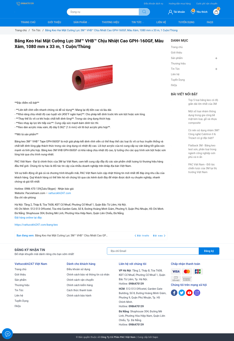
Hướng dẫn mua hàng (180, 3)
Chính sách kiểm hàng (80, 285)
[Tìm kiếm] (144, 12)
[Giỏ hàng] (216, 12)
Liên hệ (161, 22)
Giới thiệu (54, 22)
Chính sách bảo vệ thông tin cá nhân (88, 274)
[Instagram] (197, 293)
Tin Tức (137, 22)
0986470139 (25, 3)
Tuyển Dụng (186, 22)
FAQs (210, 22)
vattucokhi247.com (59, 193)
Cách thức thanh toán (79, 290)
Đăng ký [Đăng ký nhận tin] (209, 251)
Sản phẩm (81, 22)
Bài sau (159, 235)
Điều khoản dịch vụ (153, 3)
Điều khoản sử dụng (78, 269)
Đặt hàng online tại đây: (28, 217)
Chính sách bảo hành (79, 295)
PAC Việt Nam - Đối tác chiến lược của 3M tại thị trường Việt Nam (202, 168)
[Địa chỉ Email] (153, 251)
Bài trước (142, 235)
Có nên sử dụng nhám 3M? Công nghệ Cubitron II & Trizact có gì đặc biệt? (203, 134)
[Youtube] (189, 293)
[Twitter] (182, 293)
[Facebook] (174, 293)
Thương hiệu (110, 22)
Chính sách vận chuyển (80, 279)
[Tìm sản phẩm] (103, 12)
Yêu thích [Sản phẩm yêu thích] (199, 11)
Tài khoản (176, 11)
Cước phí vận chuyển (206, 3)
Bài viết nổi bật (184, 94)
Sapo (155, 337)
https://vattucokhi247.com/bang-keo (36, 224)
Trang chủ (28, 22)
